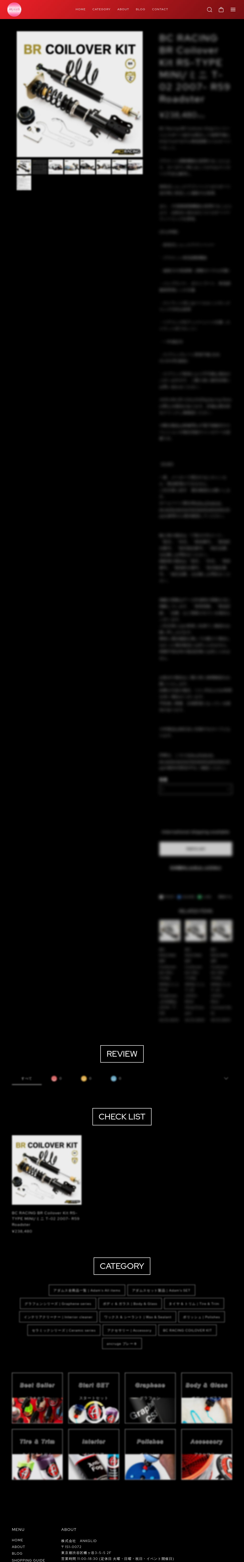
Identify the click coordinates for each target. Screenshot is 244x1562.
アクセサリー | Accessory (129, 1276)
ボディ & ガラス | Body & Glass (130, 1249)
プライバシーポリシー (28, 1554)
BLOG (140, 9)
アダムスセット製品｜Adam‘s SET (161, 1236)
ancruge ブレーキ (122, 1289)
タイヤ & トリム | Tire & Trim (194, 1249)
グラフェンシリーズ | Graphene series (58, 1249)
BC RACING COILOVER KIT (187, 1276)
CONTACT (160, 9)
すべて (26, 1024)
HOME (81, 9)
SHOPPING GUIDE (28, 1501)
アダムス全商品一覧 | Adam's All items (86, 1236)
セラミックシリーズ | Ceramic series (64, 1276)
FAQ (16, 1508)
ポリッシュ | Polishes (201, 1263)
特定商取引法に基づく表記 (66, 1554)
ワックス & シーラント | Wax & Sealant (138, 1263)
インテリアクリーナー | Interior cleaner (58, 1263)
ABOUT (123, 9)
